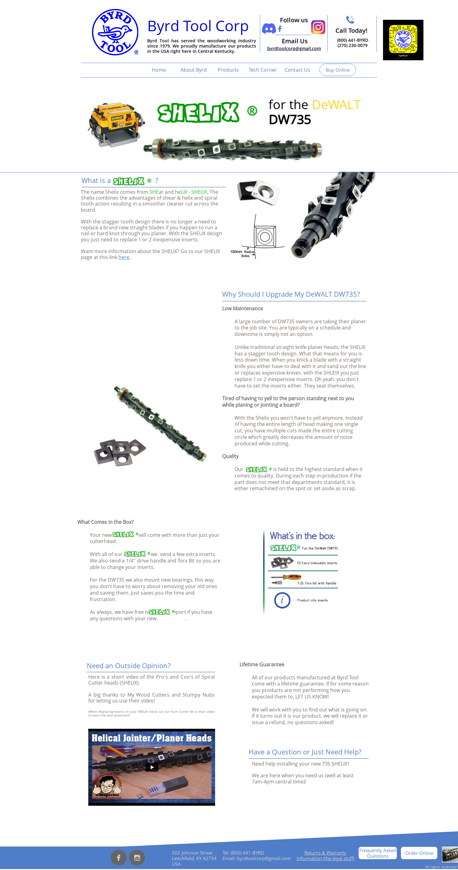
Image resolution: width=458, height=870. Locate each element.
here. (125, 257)
